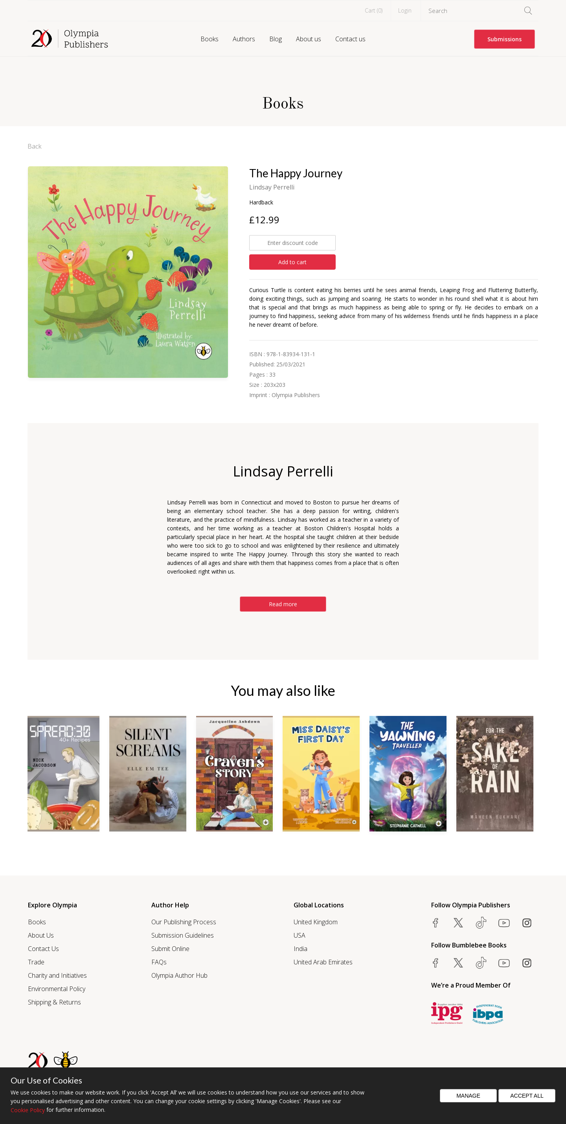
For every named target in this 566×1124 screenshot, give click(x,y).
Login (405, 10)
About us (308, 39)
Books (209, 39)
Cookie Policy (28, 1110)
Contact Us (43, 948)
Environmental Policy (56, 988)
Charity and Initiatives (57, 975)
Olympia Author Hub (179, 975)
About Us (41, 935)
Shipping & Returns (54, 1002)
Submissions (504, 39)
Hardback (261, 202)
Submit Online (170, 948)
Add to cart (292, 262)
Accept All (527, 1096)
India (300, 948)
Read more (283, 604)
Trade (36, 962)
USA (299, 935)
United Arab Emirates (323, 962)
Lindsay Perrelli (271, 187)
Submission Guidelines (182, 935)
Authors (244, 39)
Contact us (350, 39)
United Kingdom (316, 922)
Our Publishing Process (183, 922)
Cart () (373, 10)
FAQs (159, 962)
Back (35, 146)
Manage (468, 1096)
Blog (275, 39)
